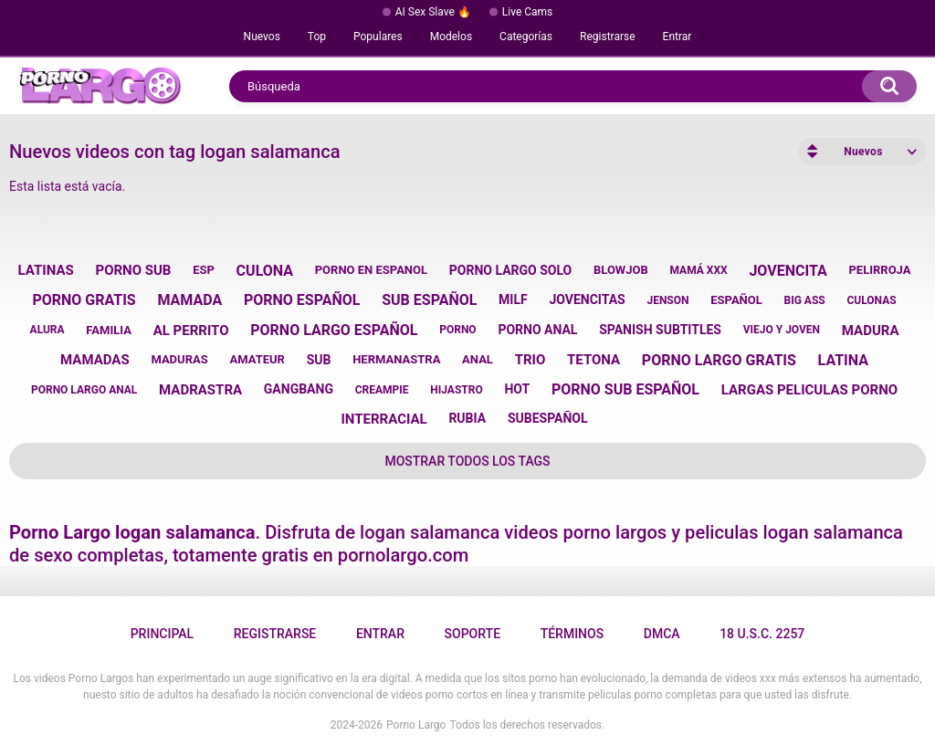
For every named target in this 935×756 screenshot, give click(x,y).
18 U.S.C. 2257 (762, 633)
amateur (256, 359)
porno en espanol (371, 270)
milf (513, 299)
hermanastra (396, 359)
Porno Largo (416, 725)
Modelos (451, 36)
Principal (162, 633)
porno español (302, 300)
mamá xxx (699, 270)
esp (204, 270)
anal (477, 359)
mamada (189, 300)
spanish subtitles (660, 329)
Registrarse (608, 36)
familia (108, 330)
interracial (383, 419)
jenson (667, 300)
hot (517, 389)
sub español (429, 300)
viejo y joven (781, 329)
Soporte (472, 633)
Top (317, 36)
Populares (378, 36)
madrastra (200, 390)
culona (264, 270)
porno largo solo (510, 270)
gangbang (298, 389)
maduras (179, 359)
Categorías (525, 36)
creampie (382, 389)
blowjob (621, 270)
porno (457, 329)
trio (530, 360)
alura (47, 329)
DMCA (662, 633)
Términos (572, 633)
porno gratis (83, 300)
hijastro (456, 389)
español (736, 300)
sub (319, 359)
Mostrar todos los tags (467, 461)
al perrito (191, 330)
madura (870, 330)
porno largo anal (84, 389)
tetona (593, 360)
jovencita (787, 270)
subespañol (548, 418)
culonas (871, 300)
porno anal (537, 329)
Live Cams (527, 11)
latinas (46, 270)
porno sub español (625, 389)
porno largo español (333, 330)
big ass (804, 300)
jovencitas (587, 299)
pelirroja (879, 270)
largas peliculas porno (809, 390)
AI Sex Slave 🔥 (433, 11)
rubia (467, 418)
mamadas (95, 360)
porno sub (133, 270)
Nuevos (262, 36)
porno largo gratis (719, 360)
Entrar (677, 36)
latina (843, 360)
